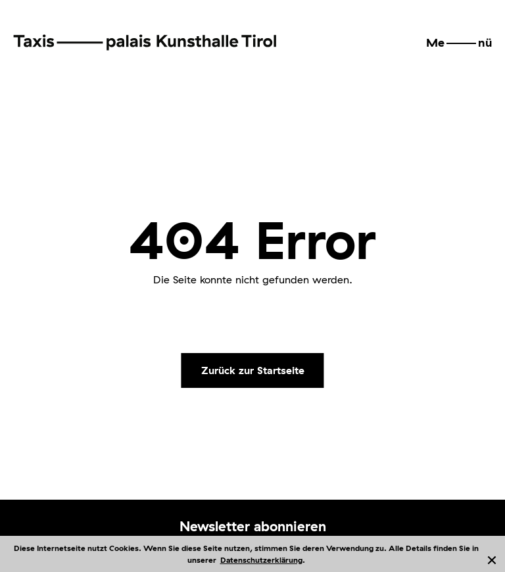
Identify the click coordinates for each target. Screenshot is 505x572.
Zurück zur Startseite (252, 370)
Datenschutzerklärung (261, 560)
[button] (459, 42)
